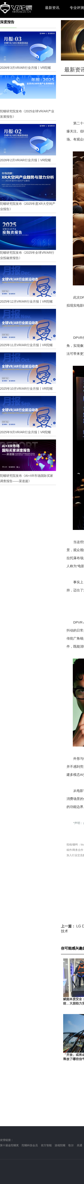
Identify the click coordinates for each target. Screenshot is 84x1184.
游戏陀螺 (60, 1145)
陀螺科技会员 (30, 1145)
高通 (79, 1145)
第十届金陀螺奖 (9, 1145)
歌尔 (71, 1145)
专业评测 (77, 8)
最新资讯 (52, 8)
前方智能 (46, 1145)
